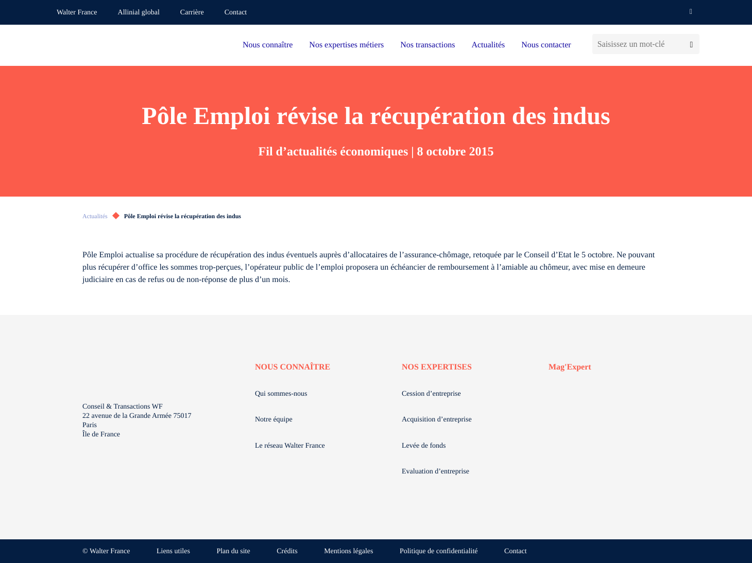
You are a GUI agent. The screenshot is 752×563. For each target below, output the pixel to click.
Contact (236, 12)
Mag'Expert (570, 367)
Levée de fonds (424, 446)
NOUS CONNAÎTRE (292, 367)
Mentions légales (348, 551)
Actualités (488, 45)
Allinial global (139, 12)
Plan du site (233, 551)
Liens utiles (173, 551)
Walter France (77, 12)
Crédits (287, 551)
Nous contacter (546, 45)
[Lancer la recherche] (691, 44)
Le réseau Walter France (290, 446)
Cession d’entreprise (431, 394)
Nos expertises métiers (346, 45)
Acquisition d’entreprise (437, 420)
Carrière (192, 12)
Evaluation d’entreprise (435, 472)
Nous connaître (268, 45)
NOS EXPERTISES (437, 367)
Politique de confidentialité (439, 551)
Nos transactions (427, 45)
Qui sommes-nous (281, 394)
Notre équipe (274, 420)
